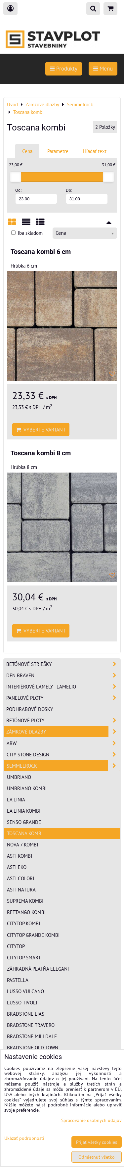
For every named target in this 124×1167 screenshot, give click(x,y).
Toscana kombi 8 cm (41, 453)
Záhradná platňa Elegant (38, 968)
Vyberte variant (41, 429)
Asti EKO (16, 867)
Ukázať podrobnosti (24, 1138)
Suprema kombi (25, 900)
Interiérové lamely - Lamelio (63, 686)
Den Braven (63, 675)
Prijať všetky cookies (96, 1142)
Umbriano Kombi (27, 788)
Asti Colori (20, 878)
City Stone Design (63, 754)
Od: (36, 195)
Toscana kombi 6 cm (41, 252)
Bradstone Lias (25, 1013)
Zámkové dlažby (63, 731)
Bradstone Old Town (32, 1047)
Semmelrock (63, 765)
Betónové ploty (63, 720)
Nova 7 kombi (22, 844)
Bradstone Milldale (32, 1036)
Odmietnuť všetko (96, 1157)
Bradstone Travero (31, 1025)
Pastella (17, 980)
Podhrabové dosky (29, 709)
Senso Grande (24, 822)
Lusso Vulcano (25, 991)
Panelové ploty (63, 697)
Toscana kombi (25, 833)
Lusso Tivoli (22, 1002)
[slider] (15, 177)
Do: (87, 195)
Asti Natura (21, 889)
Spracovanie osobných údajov (91, 1120)
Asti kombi (19, 855)
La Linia (16, 799)
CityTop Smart (24, 957)
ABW (63, 743)
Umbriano (19, 777)
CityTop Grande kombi (33, 935)
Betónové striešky (63, 664)
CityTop (16, 946)
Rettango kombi (26, 912)
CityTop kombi (23, 923)
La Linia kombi (23, 810)
